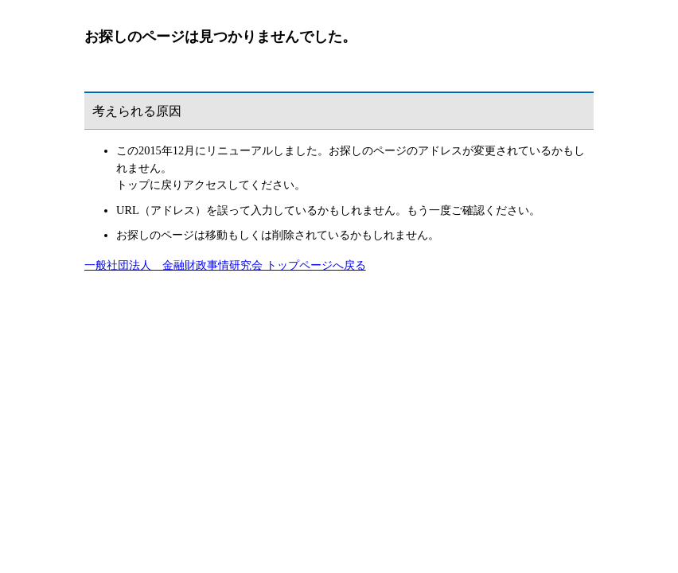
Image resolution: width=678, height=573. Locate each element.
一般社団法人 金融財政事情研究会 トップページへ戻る (225, 265)
